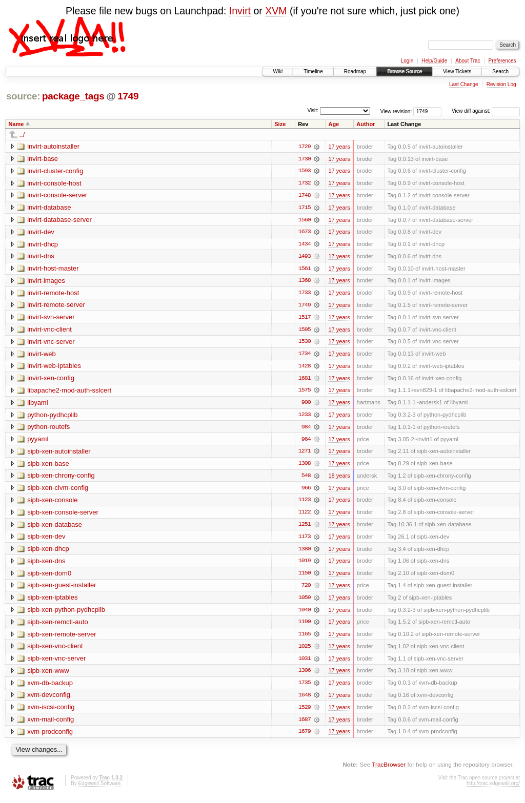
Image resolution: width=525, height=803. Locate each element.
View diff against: (486, 111)
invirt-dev (40, 232)
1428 (304, 368)
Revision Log (501, 84)
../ (22, 134)
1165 (304, 638)
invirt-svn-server (50, 318)
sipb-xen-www (48, 675)
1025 (304, 651)
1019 (304, 565)
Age (333, 124)
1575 (304, 392)
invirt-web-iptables (54, 368)
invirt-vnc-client (49, 331)
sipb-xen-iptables (52, 601)
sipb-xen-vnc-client (55, 650)
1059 (304, 602)
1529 (304, 712)
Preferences (502, 61)
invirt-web (41, 355)
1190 (304, 626)
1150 (304, 577)
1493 (304, 257)
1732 (304, 183)
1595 (304, 331)
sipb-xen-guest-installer (61, 589)
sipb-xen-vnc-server (56, 663)
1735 (304, 688)
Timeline (313, 71)
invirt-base (42, 158)
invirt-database (49, 208)
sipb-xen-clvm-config (57, 491)
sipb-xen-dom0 (49, 577)
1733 (304, 294)
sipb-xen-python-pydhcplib (66, 613)
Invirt (240, 10)
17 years (339, 146)
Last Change (463, 84)
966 (306, 491)
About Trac (467, 61)
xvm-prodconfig (50, 736)
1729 (304, 146)
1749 (127, 96)
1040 (304, 614)
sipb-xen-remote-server (61, 638)
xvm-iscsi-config (50, 712)
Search (500, 71)
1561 (304, 269)
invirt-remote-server (56, 306)
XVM (276, 10)
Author (365, 124)
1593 (304, 171)
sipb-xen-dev (46, 540)
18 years (339, 479)
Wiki (277, 71)
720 (306, 589)
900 (306, 405)
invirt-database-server (59, 220)
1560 (304, 220)
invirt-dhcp (42, 245)
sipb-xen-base (48, 466)
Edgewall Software (99, 789)
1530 (304, 343)
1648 (304, 700)
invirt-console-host (54, 183)
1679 (304, 737)
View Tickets (457, 71)
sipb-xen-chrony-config (61, 478)
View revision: (396, 111)
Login (407, 61)
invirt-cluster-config (55, 171)
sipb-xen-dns (46, 564)
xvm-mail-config (50, 724)
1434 (304, 245)
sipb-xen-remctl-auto (57, 626)
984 (306, 429)
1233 (304, 417)
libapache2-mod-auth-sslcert (69, 392)
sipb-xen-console (52, 503)
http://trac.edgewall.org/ (493, 789)
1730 (304, 159)
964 (306, 442)
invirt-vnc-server (50, 343)
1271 (304, 454)
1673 (304, 233)
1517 (304, 319)
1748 (304, 196)
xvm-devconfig (48, 700)
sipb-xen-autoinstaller (59, 454)
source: (23, 96)
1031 (304, 663)
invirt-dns (40, 257)
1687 (304, 724)
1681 (304, 380)
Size (280, 124)
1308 (304, 466)
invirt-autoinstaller (53, 146)
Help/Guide (434, 61)
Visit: (312, 110)
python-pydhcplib (52, 417)
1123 (304, 503)
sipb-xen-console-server (62, 515)
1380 (304, 552)
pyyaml (37, 441)
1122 (304, 515)
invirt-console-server (57, 195)
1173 (304, 540)
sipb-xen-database (54, 527)
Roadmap (355, 71)
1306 (304, 675)
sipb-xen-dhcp (48, 552)
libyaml (37, 404)
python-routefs (48, 429)
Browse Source (404, 71)
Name (16, 124)
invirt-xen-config (50, 380)
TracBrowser (389, 770)
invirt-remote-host (53, 294)
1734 (304, 356)
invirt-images (46, 281)
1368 (304, 282)
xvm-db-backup (50, 687)
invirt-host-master (52, 269)
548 (306, 479)
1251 (304, 528)
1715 (304, 208)
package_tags (73, 96)
